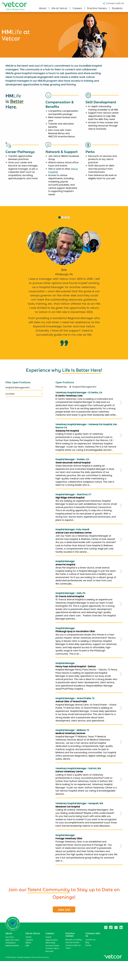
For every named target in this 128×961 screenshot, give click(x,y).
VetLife (29, 937)
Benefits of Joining (74, 939)
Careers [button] (77, 8)
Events (88, 945)
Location (24, 393)
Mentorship (50, 942)
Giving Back (11, 942)
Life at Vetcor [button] (59, 8)
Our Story (10, 937)
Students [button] (117, 8)
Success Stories (52, 945)
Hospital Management (24, 387)
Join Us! (64, 909)
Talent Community (48, 889)
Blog (87, 942)
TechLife (29, 940)
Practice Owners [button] (97, 8)
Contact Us (90, 939)
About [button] (42, 8)
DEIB (27, 945)
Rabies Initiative (12, 945)
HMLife (28, 942)
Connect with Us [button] (113, 3)
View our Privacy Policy (40, 957)
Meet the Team (12, 940)
